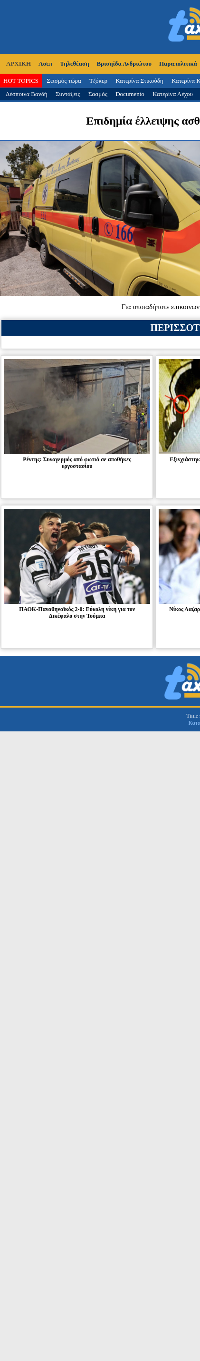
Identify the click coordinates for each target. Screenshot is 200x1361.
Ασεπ (45, 63)
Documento (129, 93)
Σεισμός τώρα (64, 80)
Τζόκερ (98, 80)
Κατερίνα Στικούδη (139, 80)
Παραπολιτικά (178, 63)
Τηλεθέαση (74, 63)
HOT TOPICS (20, 80)
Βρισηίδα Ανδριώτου (124, 63)
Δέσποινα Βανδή (27, 93)
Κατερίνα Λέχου (172, 93)
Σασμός (97, 93)
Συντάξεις (68, 93)
